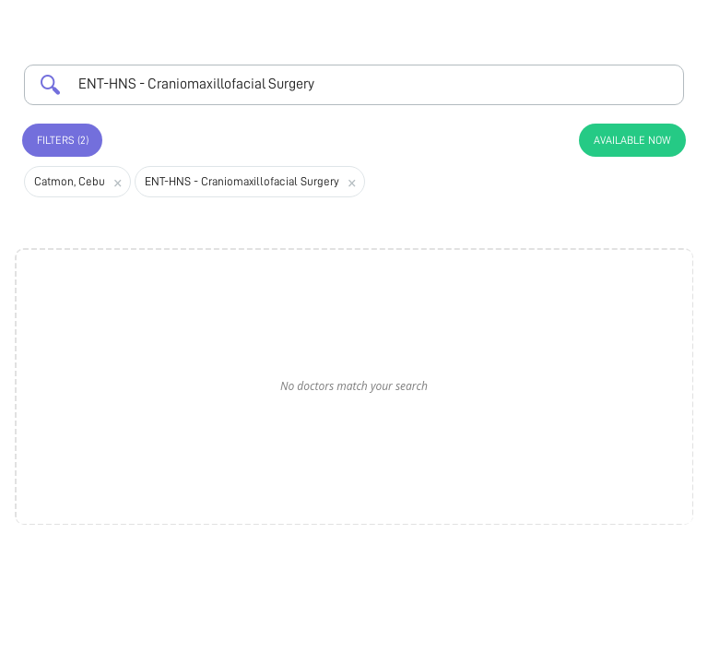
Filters (62, 140)
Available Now (632, 140)
